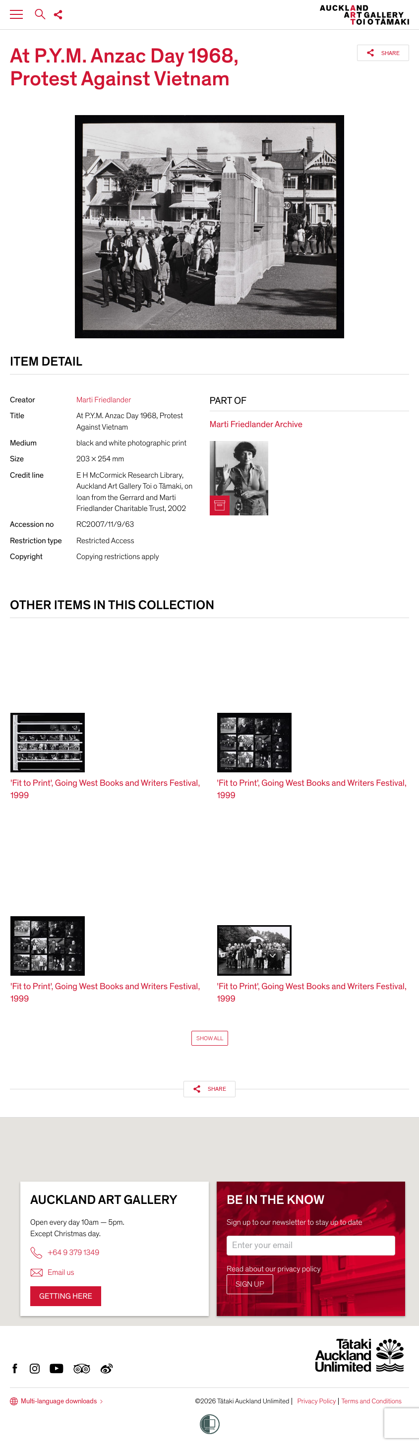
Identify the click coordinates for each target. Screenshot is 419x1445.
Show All (209, 1038)
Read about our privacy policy (274, 1268)
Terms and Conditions (371, 1401)
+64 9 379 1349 (64, 1253)
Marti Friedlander (103, 399)
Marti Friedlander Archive (256, 425)
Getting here (65, 1296)
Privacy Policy (316, 1401)
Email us (52, 1272)
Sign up (250, 1284)
